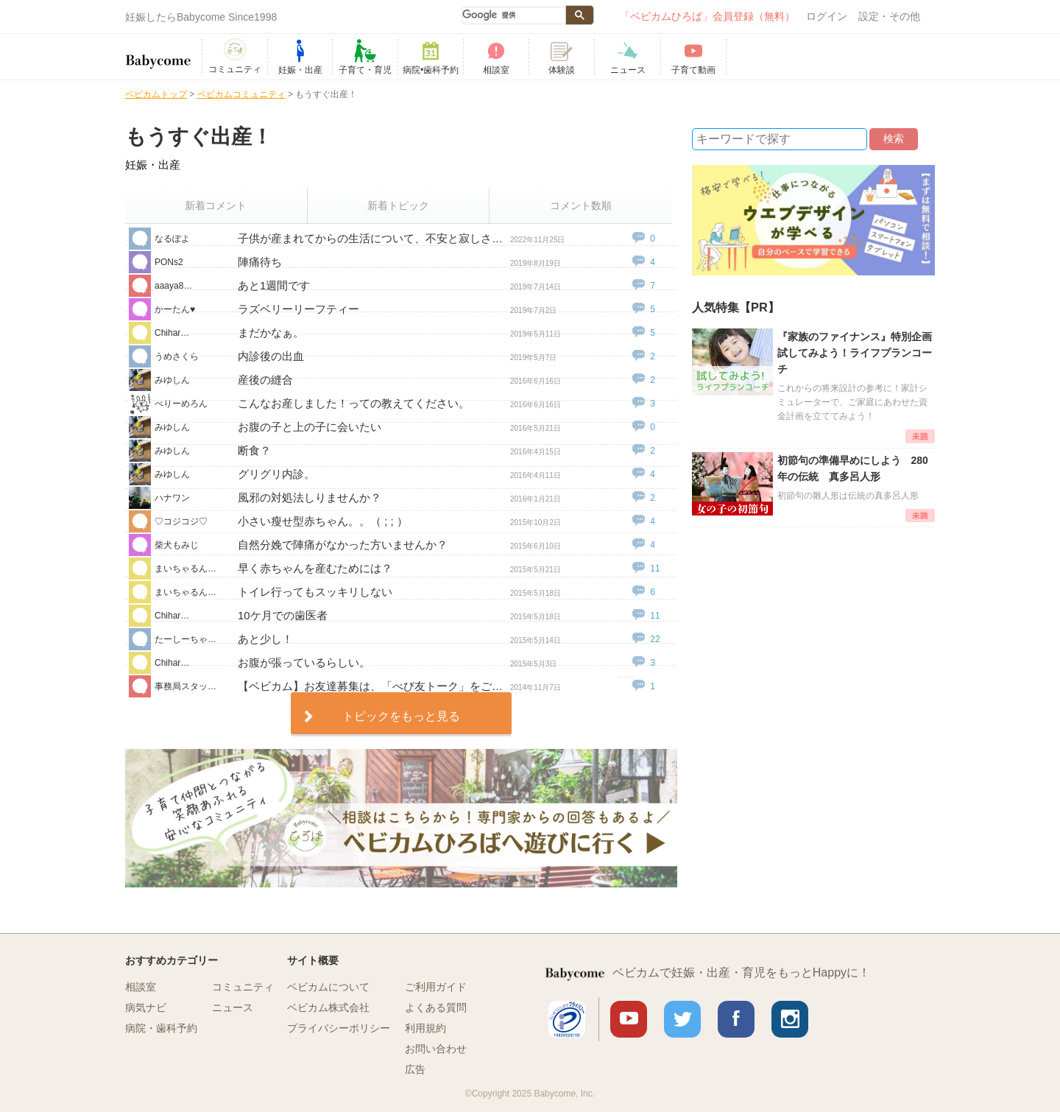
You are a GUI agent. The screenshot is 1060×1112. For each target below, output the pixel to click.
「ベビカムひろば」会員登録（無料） (707, 16)
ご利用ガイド (436, 987)
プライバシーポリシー (338, 1028)
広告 (415, 1069)
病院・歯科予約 (161, 1028)
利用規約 (425, 1028)
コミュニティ (243, 987)
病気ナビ (145, 1007)
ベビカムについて (328, 987)
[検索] (513, 15)
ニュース (232, 1007)
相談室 (140, 987)
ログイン (826, 16)
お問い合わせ (436, 1049)
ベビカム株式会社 (328, 1007)
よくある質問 (436, 1007)
